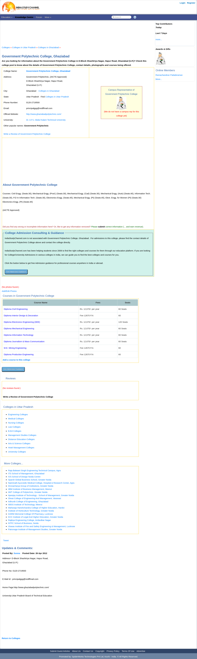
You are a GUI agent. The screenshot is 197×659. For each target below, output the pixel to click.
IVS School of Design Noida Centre (24, 476)
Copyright (99, 651)
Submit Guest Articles (60, 651)
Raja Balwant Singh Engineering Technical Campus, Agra (34, 470)
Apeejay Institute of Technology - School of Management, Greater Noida (41, 495)
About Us (76, 651)
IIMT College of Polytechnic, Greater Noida (27, 492)
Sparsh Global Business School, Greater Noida (29, 480)
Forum (39, 17)
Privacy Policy (113, 651)
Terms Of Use (128, 651)
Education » (6, 17)
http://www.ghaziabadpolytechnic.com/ (43, 114)
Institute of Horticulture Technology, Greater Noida (31, 511)
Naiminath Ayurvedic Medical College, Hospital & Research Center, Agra (41, 483)
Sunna (17, 553)
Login (182, 3)
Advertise (141, 651)
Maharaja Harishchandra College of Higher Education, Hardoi (36, 508)
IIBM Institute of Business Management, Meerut (30, 489)
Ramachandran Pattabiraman (169, 75)
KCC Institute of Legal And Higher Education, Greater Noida (35, 517)
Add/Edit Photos (9, 291)
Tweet (6, 540)
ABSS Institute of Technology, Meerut (25, 504)
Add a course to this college (16, 360)
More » (48, 17)
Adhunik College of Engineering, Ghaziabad (28, 501)
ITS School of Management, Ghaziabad (26, 473)
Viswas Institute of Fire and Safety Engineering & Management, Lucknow (41, 526)
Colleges (6, 47)
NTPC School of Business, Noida (23, 523)
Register (191, 3)
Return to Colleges (11, 638)
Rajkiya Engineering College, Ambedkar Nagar (29, 520)
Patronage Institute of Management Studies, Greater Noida (35, 529)
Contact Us (88, 651)
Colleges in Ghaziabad (48, 47)
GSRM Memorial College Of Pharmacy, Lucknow (30, 514)
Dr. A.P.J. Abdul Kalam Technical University (46, 120)
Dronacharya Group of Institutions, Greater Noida (30, 486)
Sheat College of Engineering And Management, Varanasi (34, 498)
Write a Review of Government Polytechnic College (27, 134)
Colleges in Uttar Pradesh (24, 47)
